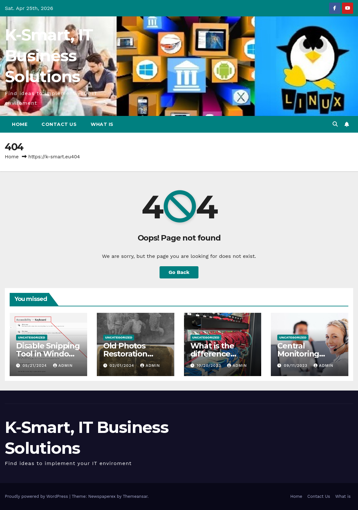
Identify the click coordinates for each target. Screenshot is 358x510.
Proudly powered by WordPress (37, 496)
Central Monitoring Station (298, 353)
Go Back (179, 272)
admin (63, 365)
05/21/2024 (36, 365)
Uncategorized (31, 337)
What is (102, 124)
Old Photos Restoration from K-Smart (128, 353)
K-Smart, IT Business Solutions (49, 55)
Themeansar (135, 496)
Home (19, 124)
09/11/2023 (296, 365)
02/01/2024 (123, 365)
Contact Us (59, 124)
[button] (335, 124)
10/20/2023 (210, 365)
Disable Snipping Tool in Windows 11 (48, 353)
